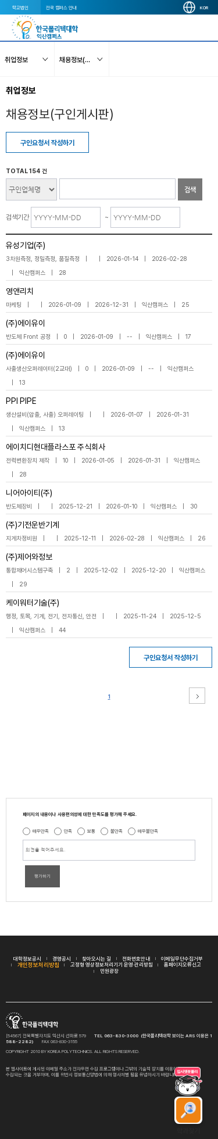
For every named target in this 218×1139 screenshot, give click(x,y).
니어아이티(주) (29, 492)
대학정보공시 (27, 958)
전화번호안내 (136, 958)
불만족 (116, 831)
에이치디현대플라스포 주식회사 (55, 447)
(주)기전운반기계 (32, 524)
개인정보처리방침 (38, 964)
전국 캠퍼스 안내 (61, 7)
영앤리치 (20, 291)
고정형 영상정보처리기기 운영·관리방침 (111, 964)
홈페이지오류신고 (182, 964)
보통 (91, 831)
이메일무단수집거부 (182, 958)
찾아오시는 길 (96, 958)
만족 (68, 831)
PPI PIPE (21, 401)
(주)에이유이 (25, 323)
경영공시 (61, 958)
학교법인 (20, 7)
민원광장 (109, 971)
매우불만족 (148, 831)
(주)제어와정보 (29, 556)
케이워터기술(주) (32, 602)
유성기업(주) (25, 245)
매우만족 (41, 831)
